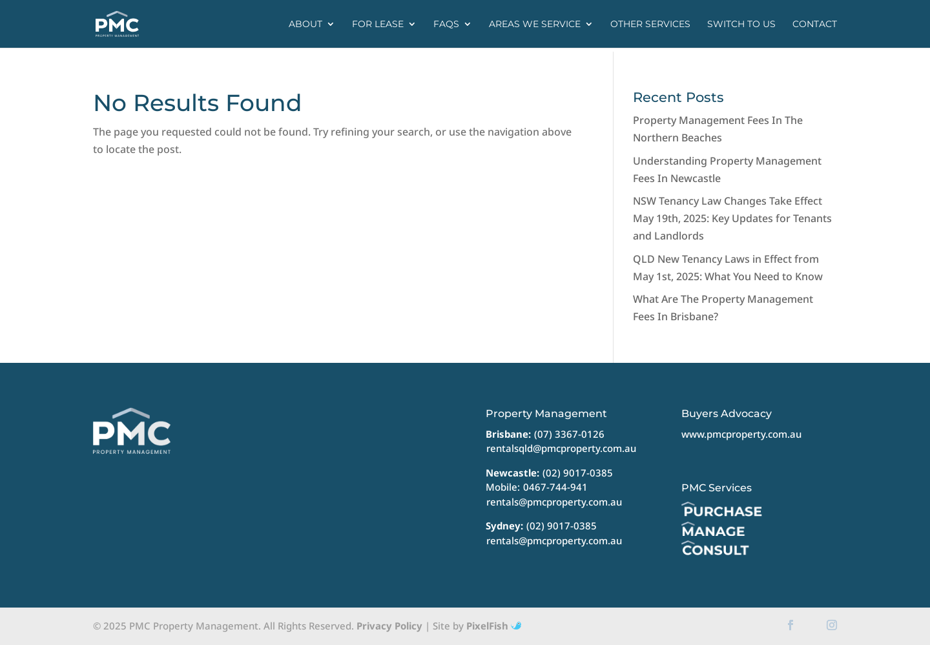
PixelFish (493, 625)
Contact (814, 24)
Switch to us (741, 24)
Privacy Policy (389, 625)
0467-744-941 (555, 486)
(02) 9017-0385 (577, 472)
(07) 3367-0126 (569, 433)
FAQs (446, 24)
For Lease (378, 24)
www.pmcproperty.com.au (741, 433)
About (305, 24)
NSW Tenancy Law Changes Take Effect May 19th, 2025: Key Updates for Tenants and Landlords (732, 218)
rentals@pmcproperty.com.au (554, 501)
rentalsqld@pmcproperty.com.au (561, 448)
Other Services (650, 24)
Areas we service (535, 24)
